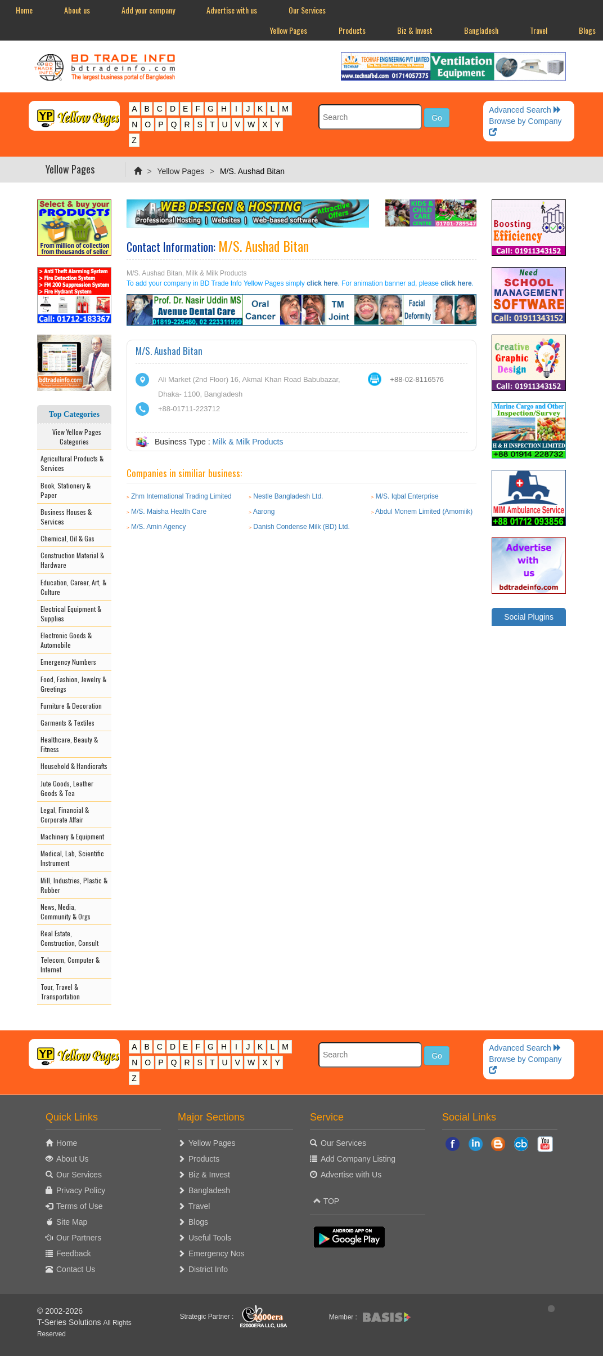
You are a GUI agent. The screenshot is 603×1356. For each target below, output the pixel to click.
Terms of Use (79, 1206)
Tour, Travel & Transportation (60, 991)
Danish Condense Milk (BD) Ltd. (301, 527)
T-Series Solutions (70, 1322)
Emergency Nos (216, 1253)
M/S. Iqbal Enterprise (407, 496)
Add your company (148, 10)
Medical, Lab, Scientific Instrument (72, 858)
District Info (208, 1269)
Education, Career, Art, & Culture (73, 587)
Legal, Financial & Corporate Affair (64, 814)
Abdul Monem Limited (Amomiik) (423, 511)
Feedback (73, 1253)
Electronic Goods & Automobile (66, 640)
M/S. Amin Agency (158, 527)
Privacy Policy (80, 1190)
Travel (538, 30)
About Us (72, 1158)
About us (77, 10)
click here (322, 283)
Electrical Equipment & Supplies (70, 613)
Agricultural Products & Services (72, 463)
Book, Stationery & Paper (65, 490)
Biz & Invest (415, 30)
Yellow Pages (288, 30)
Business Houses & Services (66, 516)
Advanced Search (525, 109)
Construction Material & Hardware (72, 560)
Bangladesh (481, 30)
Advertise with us (231, 10)
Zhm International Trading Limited (181, 496)
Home (24, 10)
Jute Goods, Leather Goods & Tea (66, 788)
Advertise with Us (351, 1174)
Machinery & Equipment (72, 836)
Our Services (307, 10)
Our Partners (78, 1237)
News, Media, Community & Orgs (65, 911)
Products (352, 30)
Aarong (264, 511)
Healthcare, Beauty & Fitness (69, 744)
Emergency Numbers (68, 661)
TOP (326, 1201)
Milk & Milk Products (247, 441)
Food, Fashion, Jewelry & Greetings (73, 683)
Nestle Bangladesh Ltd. (288, 496)
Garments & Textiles (67, 722)
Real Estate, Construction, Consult (69, 938)
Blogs (198, 1221)
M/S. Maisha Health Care (168, 511)
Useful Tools (209, 1237)
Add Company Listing (358, 1158)
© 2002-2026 (60, 1310)
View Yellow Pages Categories (74, 436)
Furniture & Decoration (71, 705)
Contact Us (75, 1269)
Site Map (71, 1221)
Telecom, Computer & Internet (70, 964)
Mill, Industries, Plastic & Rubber (73, 885)
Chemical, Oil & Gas (67, 538)
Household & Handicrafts (73, 766)
